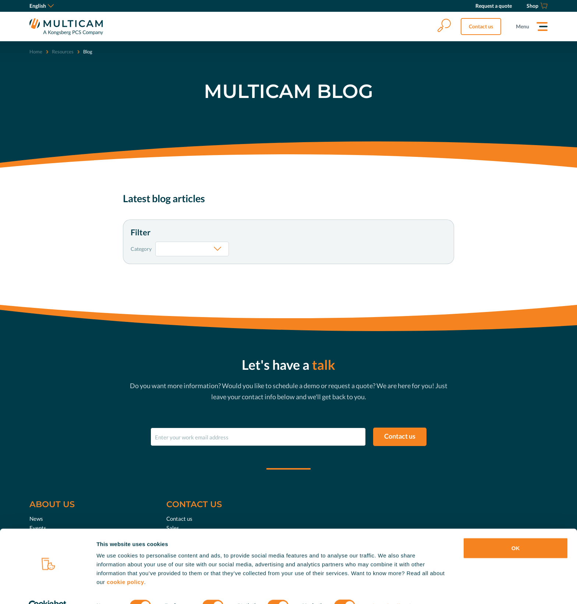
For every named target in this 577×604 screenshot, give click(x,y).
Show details (386, 589)
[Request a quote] (493, 6)
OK (515, 531)
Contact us (481, 26)
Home (35, 52)
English (41, 6)
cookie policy (125, 565)
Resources (63, 52)
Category (141, 249)
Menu (522, 26)
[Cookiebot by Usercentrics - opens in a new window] (47, 589)
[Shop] (537, 6)
